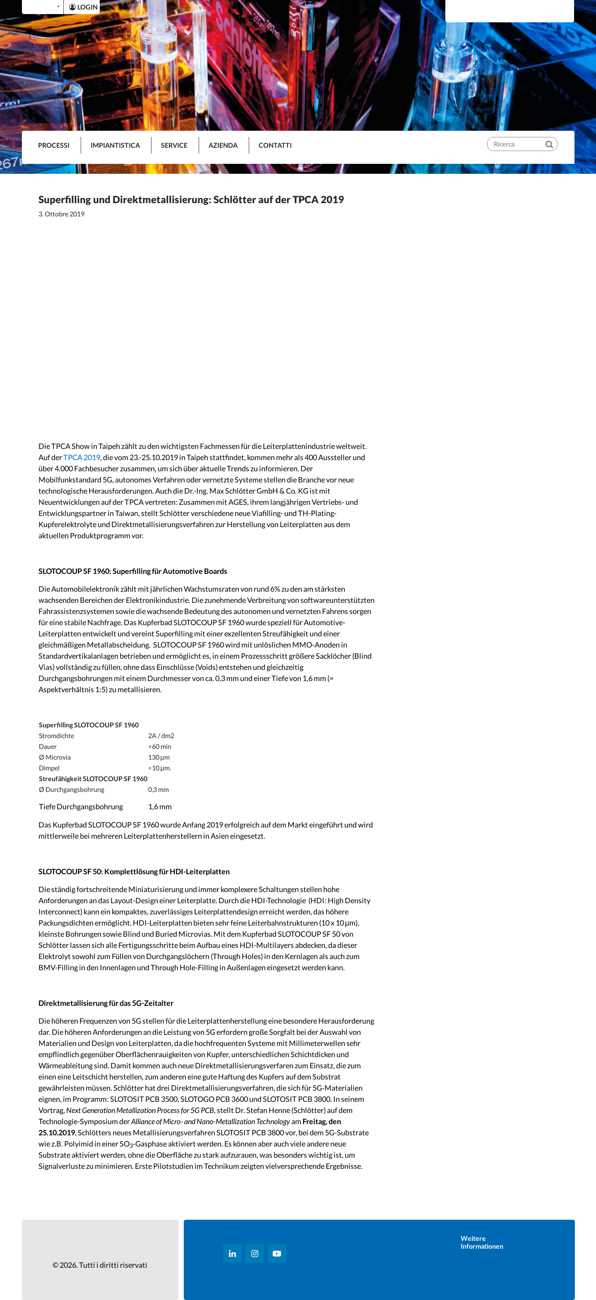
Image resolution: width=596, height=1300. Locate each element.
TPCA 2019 (81, 457)
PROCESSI (54, 145)
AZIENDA (223, 145)
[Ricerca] (555, 137)
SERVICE (174, 145)
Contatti (275, 145)
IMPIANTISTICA (115, 145)
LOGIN (83, 7)
